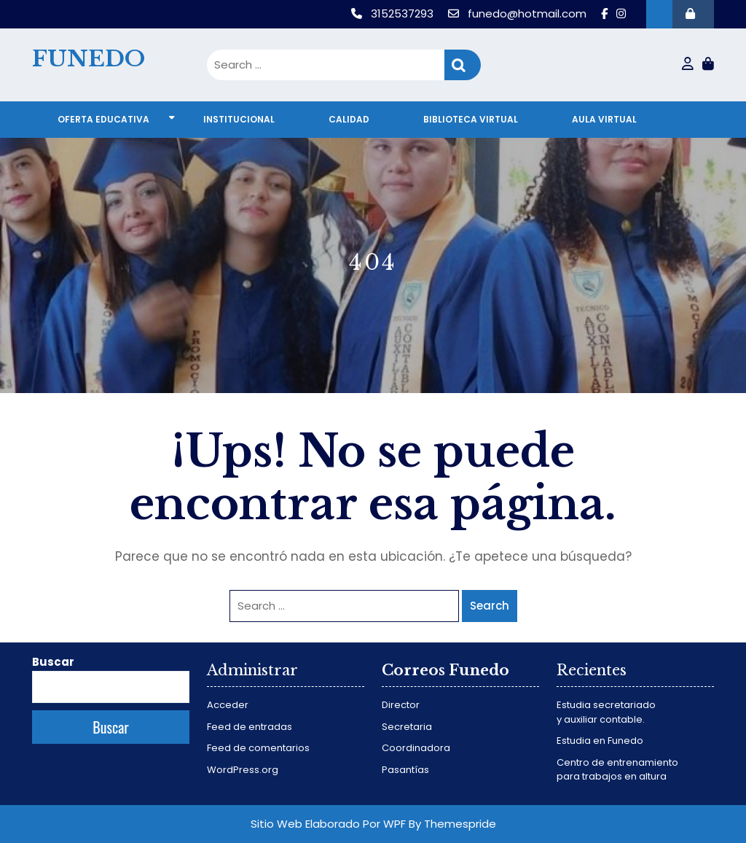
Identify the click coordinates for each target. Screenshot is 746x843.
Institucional (239, 119)
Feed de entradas (249, 727)
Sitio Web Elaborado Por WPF (328, 823)
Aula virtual (604, 119)
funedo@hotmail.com (518, 13)
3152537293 (393, 13)
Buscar (53, 661)
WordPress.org (242, 770)
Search (462, 65)
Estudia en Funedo (600, 740)
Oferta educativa (103, 119)
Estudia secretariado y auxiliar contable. (606, 712)
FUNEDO (88, 58)
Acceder (227, 705)
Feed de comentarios (258, 748)
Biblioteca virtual (470, 119)
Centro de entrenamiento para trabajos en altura (617, 769)
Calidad (349, 119)
